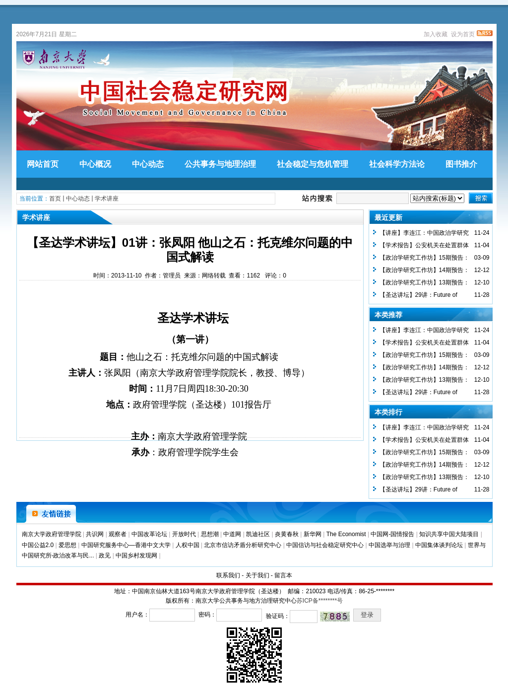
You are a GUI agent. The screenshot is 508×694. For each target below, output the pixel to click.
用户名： (137, 614)
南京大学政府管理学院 (51, 534)
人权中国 (187, 545)
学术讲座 (107, 198)
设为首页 (463, 34)
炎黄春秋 (287, 534)
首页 (55, 198)
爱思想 (67, 545)
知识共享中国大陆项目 (449, 534)
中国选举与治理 (389, 545)
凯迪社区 (258, 534)
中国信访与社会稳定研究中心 (325, 545)
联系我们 (228, 575)
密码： (207, 614)
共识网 (95, 534)
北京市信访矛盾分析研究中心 (242, 545)
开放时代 (184, 534)
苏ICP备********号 (320, 600)
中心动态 (78, 198)
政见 (105, 555)
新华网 (312, 534)
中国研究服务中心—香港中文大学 (126, 545)
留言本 (283, 575)
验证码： (278, 616)
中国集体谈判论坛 (439, 545)
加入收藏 (435, 34)
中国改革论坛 (149, 534)
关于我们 (257, 575)
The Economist (346, 534)
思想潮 (210, 534)
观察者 (118, 534)
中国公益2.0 (38, 545)
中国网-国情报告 (392, 534)
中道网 (232, 534)
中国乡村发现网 (136, 555)
